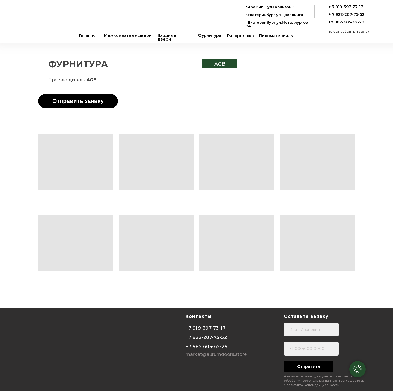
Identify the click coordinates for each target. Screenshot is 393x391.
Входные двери (166, 37)
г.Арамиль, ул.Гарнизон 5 (269, 7)
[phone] (311, 349)
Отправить (308, 366)
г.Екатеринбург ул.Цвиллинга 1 (275, 15)
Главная (87, 35)
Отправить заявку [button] (78, 101)
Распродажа (240, 35)
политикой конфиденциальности (313, 385)
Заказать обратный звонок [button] (349, 32)
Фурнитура (209, 35)
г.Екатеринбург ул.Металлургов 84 (277, 24)
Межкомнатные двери (128, 35)
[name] (311, 329)
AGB (219, 64)
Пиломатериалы (276, 35)
